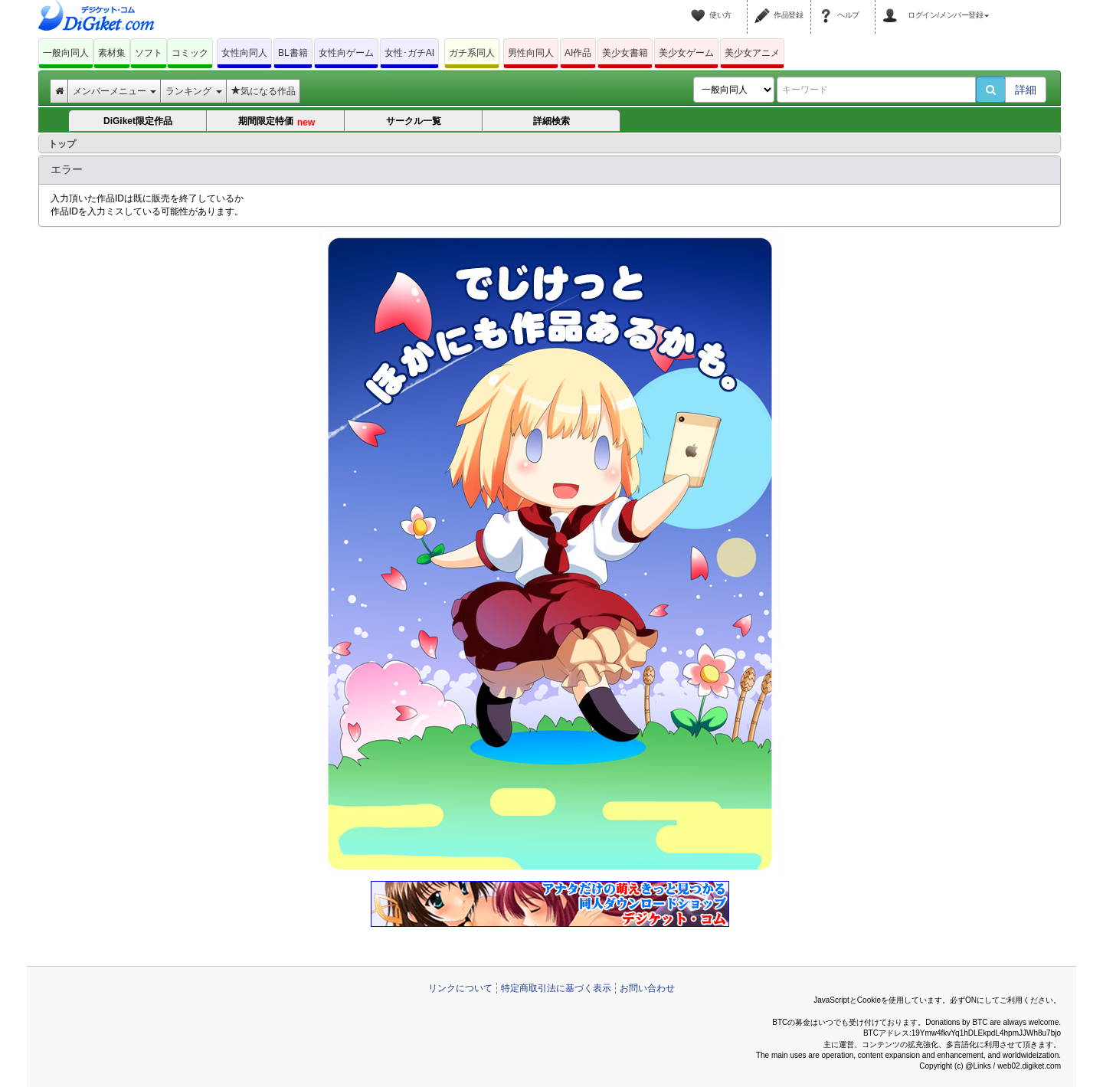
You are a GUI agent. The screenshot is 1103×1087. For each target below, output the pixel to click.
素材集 (112, 52)
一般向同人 (66, 52)
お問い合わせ (647, 988)
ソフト (148, 52)
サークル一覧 (413, 121)
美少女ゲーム (686, 52)
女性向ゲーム (346, 52)
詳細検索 (551, 121)
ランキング (193, 91)
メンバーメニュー (114, 91)
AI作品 (578, 52)
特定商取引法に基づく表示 (556, 988)
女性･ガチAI (409, 52)
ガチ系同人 (472, 52)
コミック (190, 52)
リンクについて (460, 988)
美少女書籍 (625, 52)
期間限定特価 (276, 122)
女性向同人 (244, 52)
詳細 (1025, 89)
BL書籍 (293, 52)
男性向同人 (531, 52)
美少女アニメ (752, 52)
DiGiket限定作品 (137, 121)
